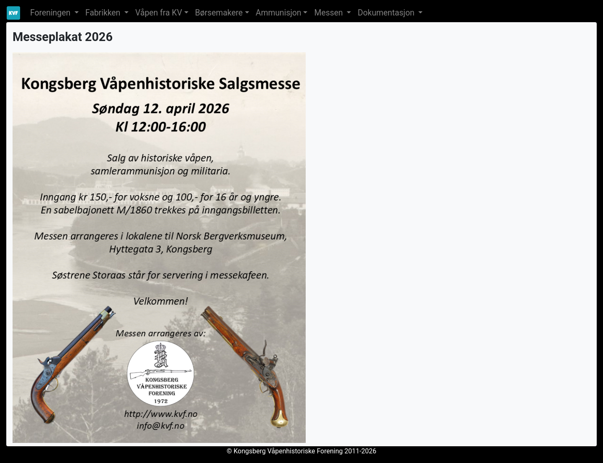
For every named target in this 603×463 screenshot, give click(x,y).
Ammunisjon (279, 13)
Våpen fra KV (158, 13)
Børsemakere (219, 13)
